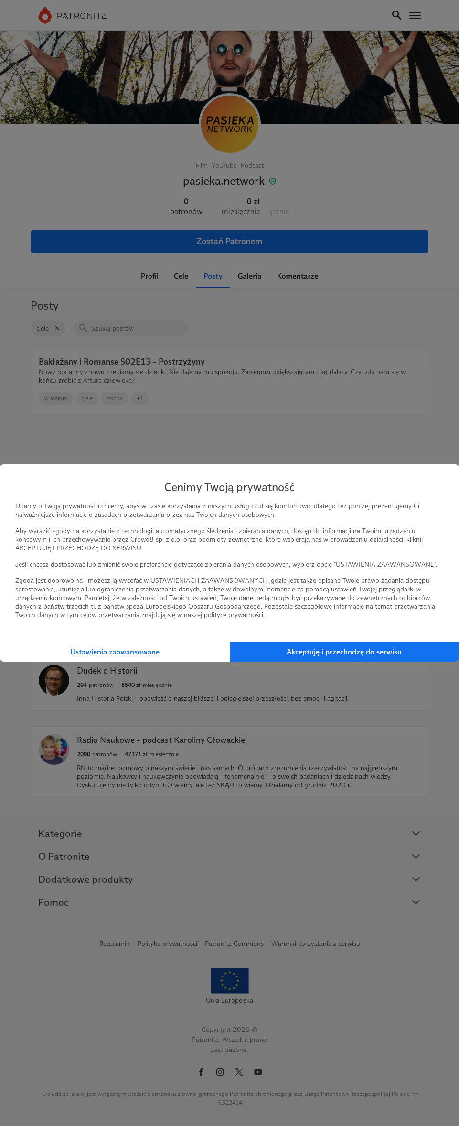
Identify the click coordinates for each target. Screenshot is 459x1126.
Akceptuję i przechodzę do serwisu (344, 652)
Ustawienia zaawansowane (115, 652)
